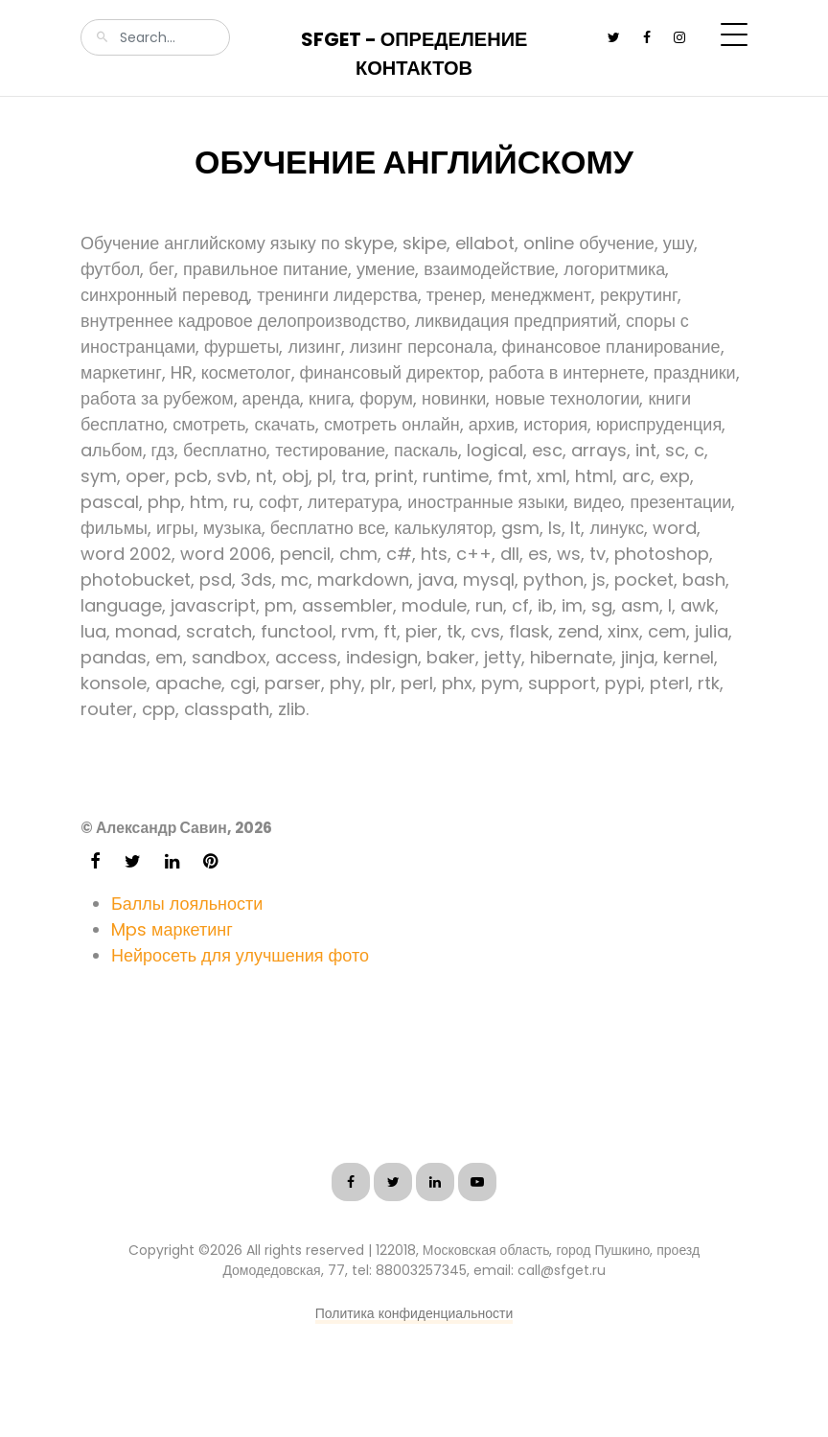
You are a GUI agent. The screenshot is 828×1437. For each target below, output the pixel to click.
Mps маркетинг (172, 929)
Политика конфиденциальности (414, 1313)
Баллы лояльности (187, 904)
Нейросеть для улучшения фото (240, 955)
